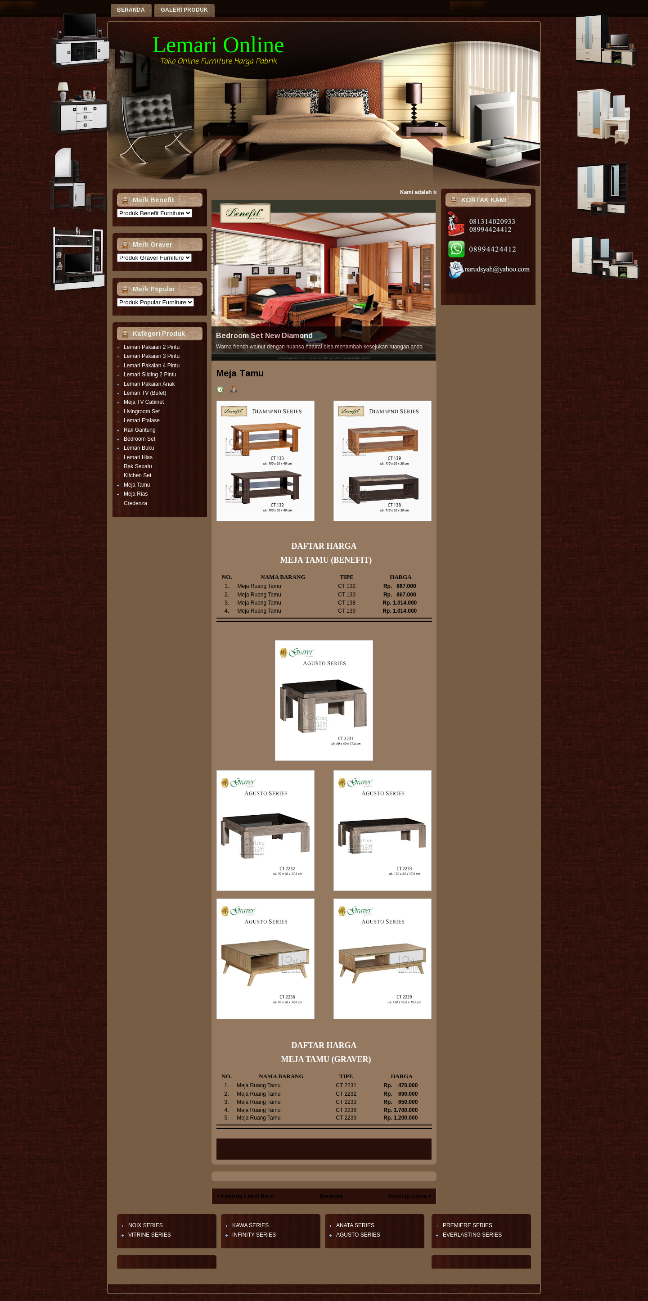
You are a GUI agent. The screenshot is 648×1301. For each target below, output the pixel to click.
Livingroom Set (142, 411)
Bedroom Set (139, 439)
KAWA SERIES (250, 1225)
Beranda (131, 10)
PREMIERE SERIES (467, 1225)
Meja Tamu (137, 485)
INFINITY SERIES (254, 1235)
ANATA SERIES (355, 1225)
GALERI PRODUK (184, 10)
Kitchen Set (137, 475)
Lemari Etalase (142, 420)
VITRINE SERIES (149, 1235)
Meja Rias (136, 494)
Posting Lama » (410, 1196)
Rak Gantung (140, 430)
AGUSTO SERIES (358, 1235)
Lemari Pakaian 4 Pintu (152, 365)
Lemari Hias (138, 457)
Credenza (135, 503)
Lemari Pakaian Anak (149, 384)
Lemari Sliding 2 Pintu (150, 374)
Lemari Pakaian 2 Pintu (152, 347)
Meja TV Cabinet (144, 402)
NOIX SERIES (145, 1225)
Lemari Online (218, 44)
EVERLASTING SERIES (472, 1235)
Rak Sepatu (138, 466)
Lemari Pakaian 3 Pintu (152, 356)
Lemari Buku (139, 448)
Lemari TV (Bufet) (145, 393)
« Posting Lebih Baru (245, 1196)
